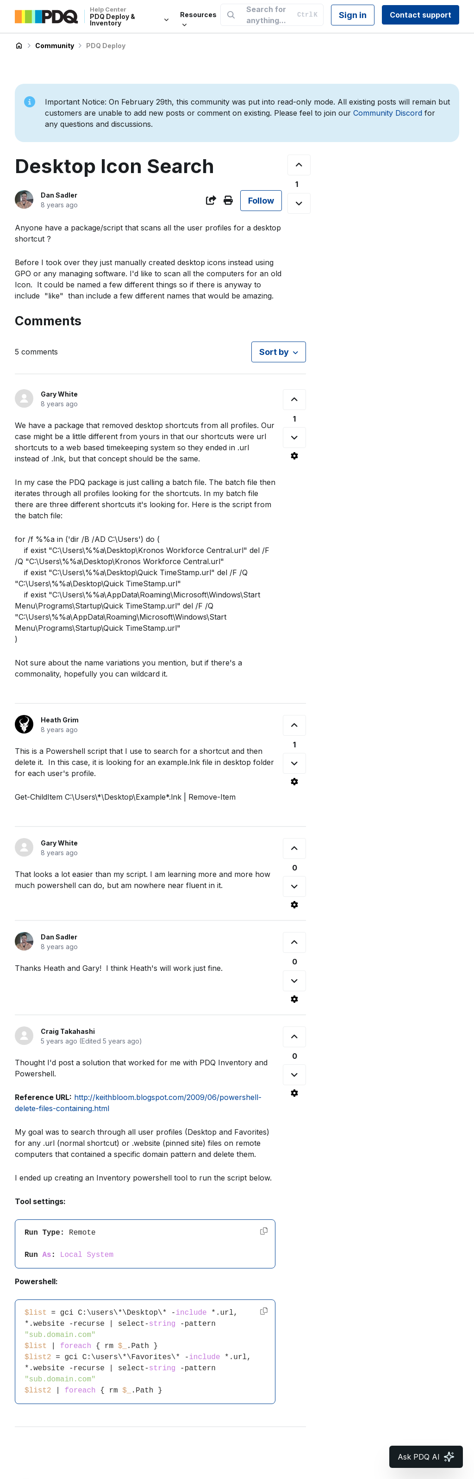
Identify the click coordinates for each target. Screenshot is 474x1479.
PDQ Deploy (105, 46)
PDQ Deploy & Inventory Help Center (19, 46)
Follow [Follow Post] (261, 200)
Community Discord (387, 113)
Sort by (274, 352)
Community (54, 46)
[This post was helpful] (299, 165)
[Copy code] (263, 1231)
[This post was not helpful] (299, 203)
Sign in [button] (353, 15)
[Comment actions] (294, 456)
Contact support (420, 14)
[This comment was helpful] (294, 399)
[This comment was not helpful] (294, 437)
